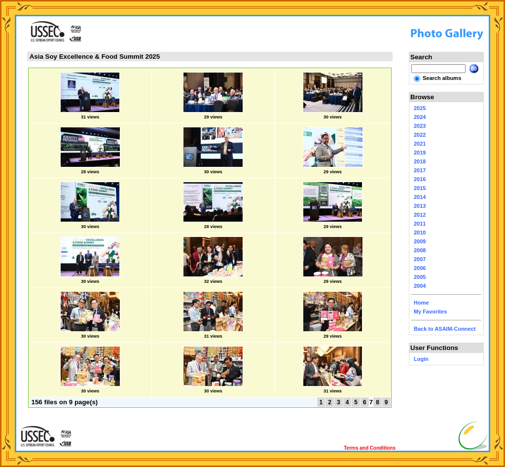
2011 (420, 224)
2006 (420, 268)
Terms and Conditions (370, 448)
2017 (420, 170)
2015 (420, 188)
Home (421, 303)
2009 (420, 241)
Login (421, 359)
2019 (420, 153)
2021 (420, 144)
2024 (420, 117)
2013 (420, 206)
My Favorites (430, 311)
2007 (420, 259)
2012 (420, 215)
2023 (420, 126)
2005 (420, 277)
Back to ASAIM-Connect (445, 329)
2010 (420, 232)
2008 (420, 250)
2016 (420, 179)
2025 (420, 108)
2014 (420, 197)
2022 (420, 135)
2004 (420, 286)
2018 (420, 161)
